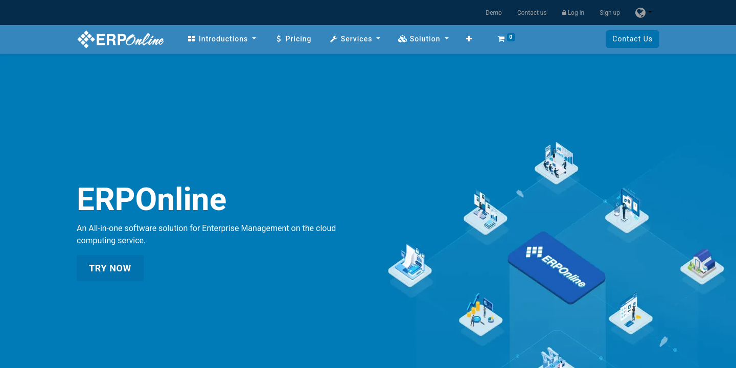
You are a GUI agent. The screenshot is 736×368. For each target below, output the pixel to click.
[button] (469, 39)
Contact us (532, 12)
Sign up (610, 12)
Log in (573, 12)
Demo (494, 12)
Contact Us (632, 39)
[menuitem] (221, 39)
